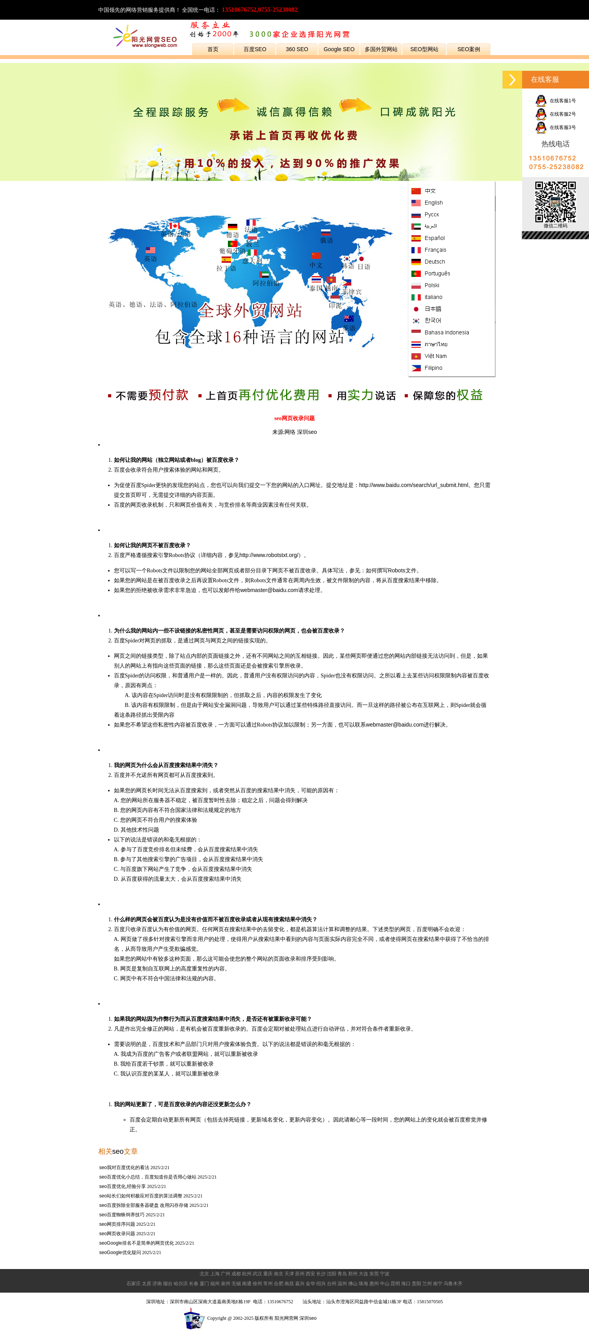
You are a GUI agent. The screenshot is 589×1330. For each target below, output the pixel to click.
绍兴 (321, 1283)
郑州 (353, 1274)
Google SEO (339, 49)
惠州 (374, 1283)
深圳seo (307, 432)
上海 (215, 1274)
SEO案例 (468, 49)
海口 (406, 1283)
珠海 (363, 1283)
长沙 (321, 1274)
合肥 (278, 1283)
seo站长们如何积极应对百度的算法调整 (140, 1196)
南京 (278, 1274)
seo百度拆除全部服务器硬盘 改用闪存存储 (144, 1205)
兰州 (427, 1283)
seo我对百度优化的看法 (124, 1167)
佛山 (353, 1283)
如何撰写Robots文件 (391, 570)
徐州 (257, 1283)
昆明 (395, 1283)
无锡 (236, 1283)
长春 (193, 1283)
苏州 (300, 1274)
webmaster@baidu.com (269, 590)
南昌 (289, 1283)
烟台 (167, 1283)
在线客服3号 (555, 127)
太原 (146, 1283)
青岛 (342, 1274)
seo (118, 1151)
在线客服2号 (555, 114)
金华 (310, 1283)
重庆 (268, 1274)
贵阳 (416, 1283)
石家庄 (134, 1283)
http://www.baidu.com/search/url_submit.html (413, 485)
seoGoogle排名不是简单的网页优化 (136, 1243)
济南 (157, 1283)
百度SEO (255, 49)
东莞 (374, 1274)
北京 (204, 1274)
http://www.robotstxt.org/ (268, 555)
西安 (310, 1274)
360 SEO (297, 49)
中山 (384, 1283)
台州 (331, 1283)
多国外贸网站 (381, 49)
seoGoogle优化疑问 (120, 1252)
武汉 (257, 1274)
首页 (212, 49)
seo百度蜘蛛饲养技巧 (122, 1214)
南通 (246, 1283)
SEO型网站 (424, 49)
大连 (363, 1274)
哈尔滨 (181, 1283)
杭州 (246, 1274)
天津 (289, 1274)
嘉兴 (300, 1283)
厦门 (204, 1283)
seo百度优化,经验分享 (122, 1186)
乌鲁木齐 (453, 1283)
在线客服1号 (555, 100)
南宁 (437, 1283)
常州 (268, 1283)
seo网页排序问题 (117, 1224)
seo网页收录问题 (117, 1233)
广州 (225, 1274)
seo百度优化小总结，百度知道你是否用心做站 (147, 1177)
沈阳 (331, 1274)
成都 (236, 1274)
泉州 (225, 1283)
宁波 (384, 1274)
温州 (342, 1283)
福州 (215, 1283)
